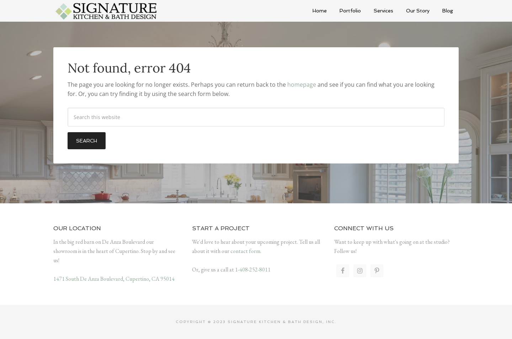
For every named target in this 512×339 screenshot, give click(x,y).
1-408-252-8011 (253, 269)
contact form (245, 251)
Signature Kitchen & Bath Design (106, 10)
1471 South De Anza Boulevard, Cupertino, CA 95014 (114, 278)
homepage (301, 84)
